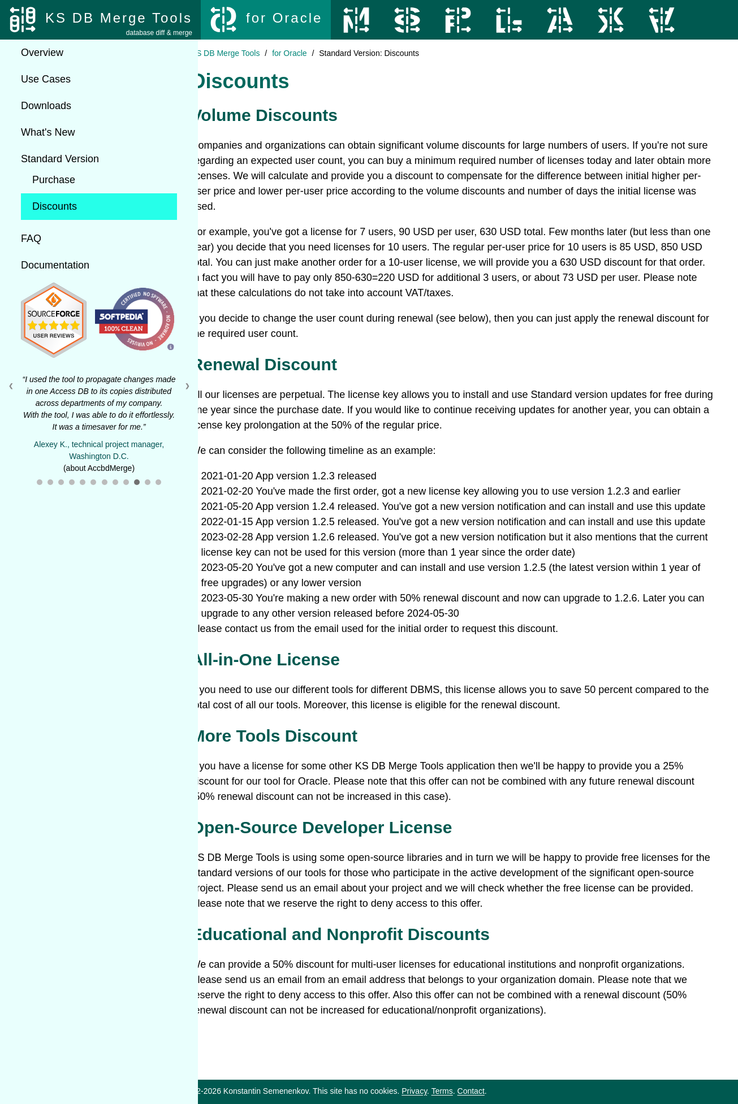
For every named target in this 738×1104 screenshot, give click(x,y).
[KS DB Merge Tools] (100, 20)
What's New (48, 132)
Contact (502, 1091)
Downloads (46, 105)
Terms (474, 1091)
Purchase (53, 179)
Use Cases (46, 79)
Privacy (446, 1091)
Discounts (54, 206)
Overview (42, 52)
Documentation (55, 265)
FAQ (31, 238)
